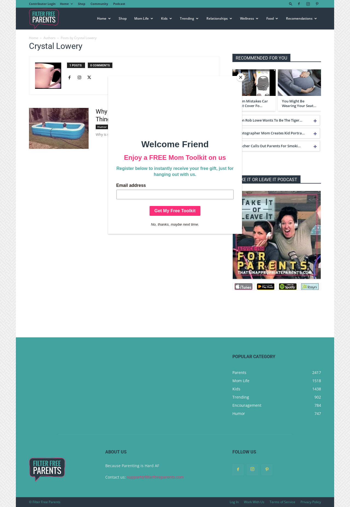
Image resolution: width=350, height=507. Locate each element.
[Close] (241, 77)
